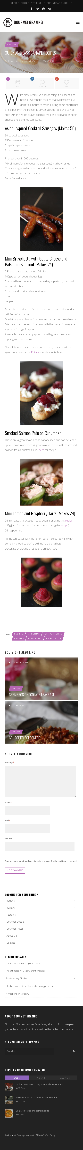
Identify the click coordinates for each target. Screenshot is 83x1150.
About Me (12, 935)
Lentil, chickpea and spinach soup (23, 963)
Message (9, 762)
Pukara (35, 352)
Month (41, 1078)
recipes (18, 634)
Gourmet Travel (15, 928)
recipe (69, 520)
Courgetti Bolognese (24, 737)
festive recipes (53, 634)
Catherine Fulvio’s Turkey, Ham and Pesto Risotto (39, 1084)
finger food (53, 638)
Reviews (11, 907)
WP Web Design (48, 1135)
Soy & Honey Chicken (17, 978)
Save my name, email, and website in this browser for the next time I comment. (41, 861)
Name (8, 802)
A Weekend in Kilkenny (17, 993)
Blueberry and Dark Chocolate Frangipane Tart (30, 986)
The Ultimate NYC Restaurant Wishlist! (25, 970)
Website (8, 838)
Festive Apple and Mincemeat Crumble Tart (37, 1097)
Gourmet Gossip (15, 921)
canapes (19, 638)
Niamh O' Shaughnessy (21, 61)
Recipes (11, 44)
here (41, 450)
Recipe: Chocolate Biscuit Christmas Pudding (41, 3)
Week (17, 1078)
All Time (65, 1078)
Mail (7, 820)
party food (35, 638)
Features (11, 914)
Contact (11, 942)
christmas (33, 634)
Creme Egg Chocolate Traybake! (32, 694)
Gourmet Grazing (15, 1135)
